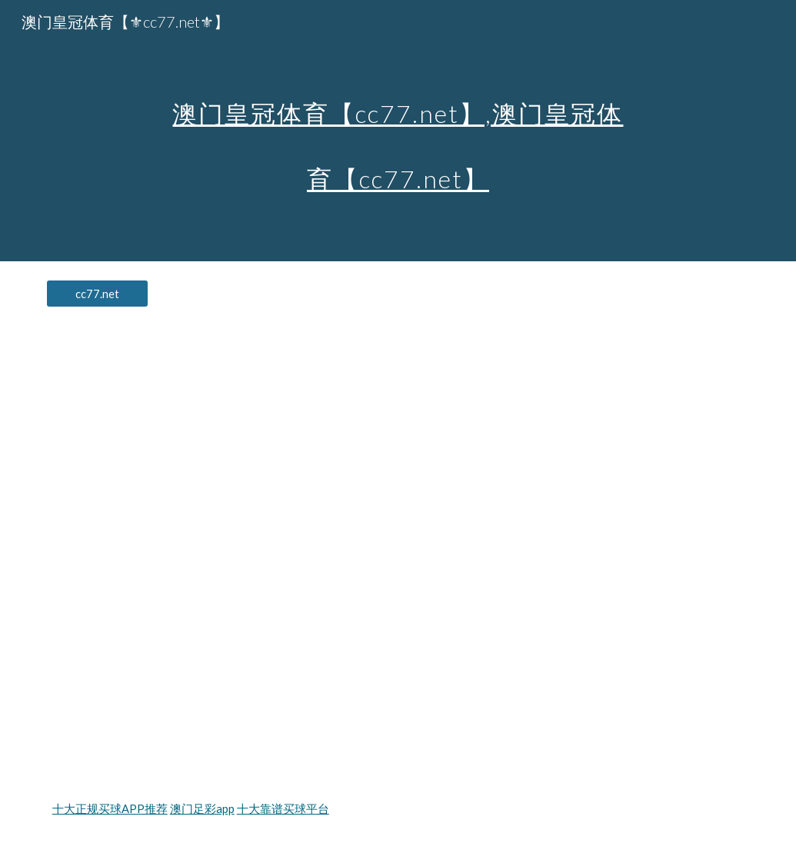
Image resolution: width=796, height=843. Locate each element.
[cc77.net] (97, 293)
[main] (398, 131)
